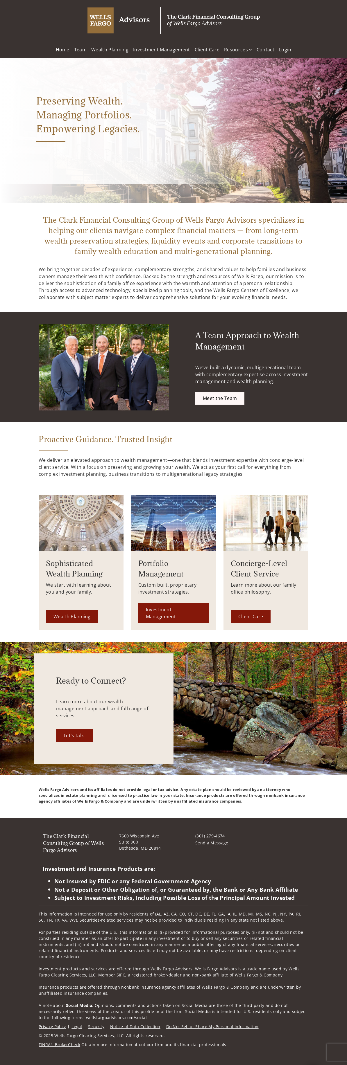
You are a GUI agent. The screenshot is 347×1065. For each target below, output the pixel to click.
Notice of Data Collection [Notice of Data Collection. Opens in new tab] (135, 1026)
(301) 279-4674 (210, 836)
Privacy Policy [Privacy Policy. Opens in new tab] (52, 1026)
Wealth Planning (109, 49)
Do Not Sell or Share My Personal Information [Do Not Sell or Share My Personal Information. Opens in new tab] (212, 1026)
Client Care (207, 49)
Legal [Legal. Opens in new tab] (76, 1026)
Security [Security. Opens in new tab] (96, 1026)
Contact (265, 49)
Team (80, 49)
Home (62, 49)
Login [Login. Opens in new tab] (285, 49)
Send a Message (211, 843)
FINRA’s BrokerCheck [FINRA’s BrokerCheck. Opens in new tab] (59, 1044)
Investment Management (161, 49)
